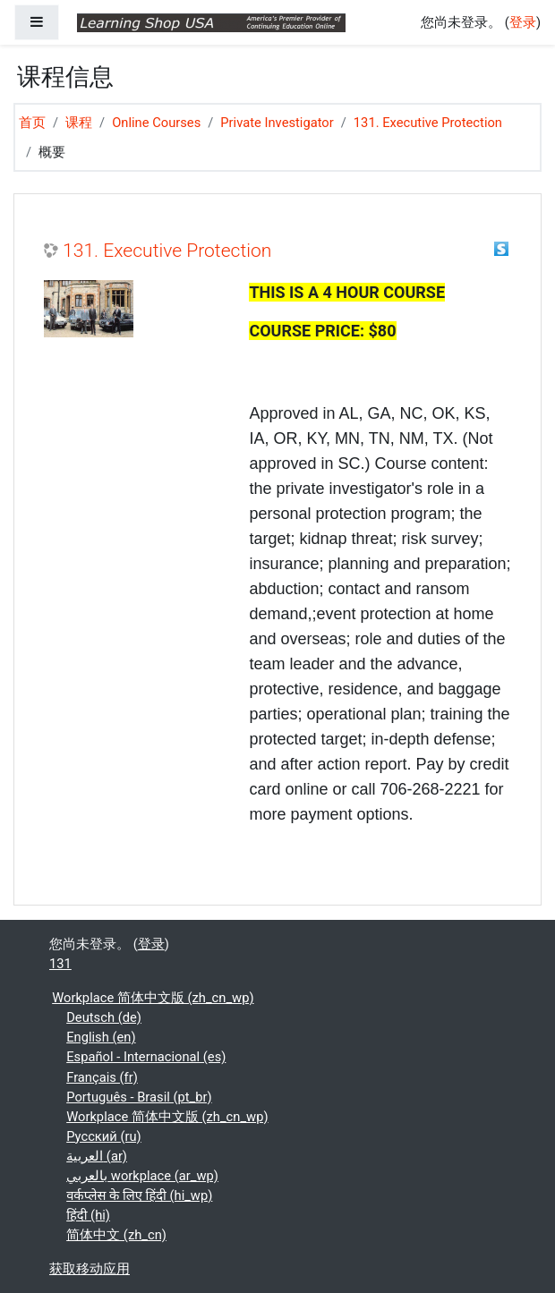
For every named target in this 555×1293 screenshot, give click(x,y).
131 (60, 964)
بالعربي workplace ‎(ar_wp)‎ (142, 1176)
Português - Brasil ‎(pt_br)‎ (138, 1097)
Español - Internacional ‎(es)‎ (146, 1057)
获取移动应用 (89, 1269)
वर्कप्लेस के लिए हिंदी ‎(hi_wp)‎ (139, 1195)
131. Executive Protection (428, 123)
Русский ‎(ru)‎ (103, 1136)
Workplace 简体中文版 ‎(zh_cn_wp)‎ (152, 998)
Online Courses (156, 123)
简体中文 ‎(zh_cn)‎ (116, 1235)
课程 (78, 123)
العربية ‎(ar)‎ (96, 1156)
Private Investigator (276, 123)
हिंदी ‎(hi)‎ (88, 1215)
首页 (32, 123)
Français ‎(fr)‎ (102, 1077)
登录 (522, 22)
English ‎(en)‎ (100, 1037)
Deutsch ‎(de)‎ (103, 1017)
